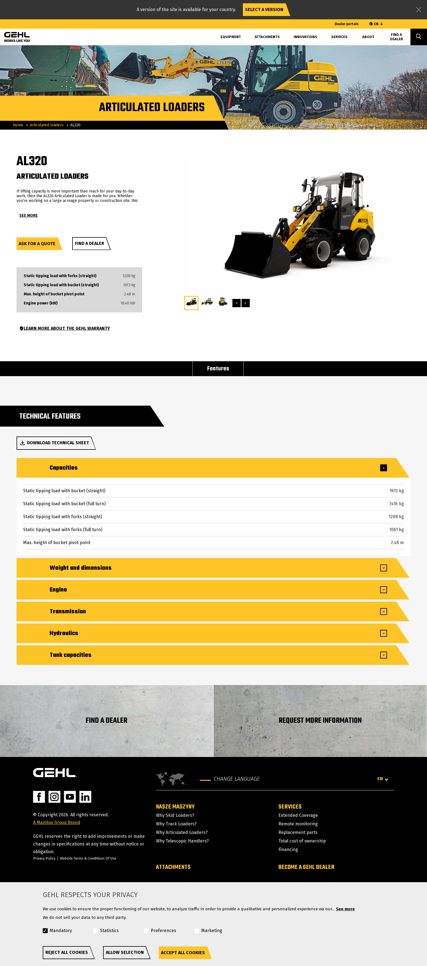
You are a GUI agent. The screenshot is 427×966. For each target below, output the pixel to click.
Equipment (231, 37)
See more (345, 908)
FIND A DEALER (106, 721)
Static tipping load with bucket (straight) (61, 285)
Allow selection (125, 952)
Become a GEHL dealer (306, 867)
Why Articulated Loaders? (182, 832)
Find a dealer (89, 243)
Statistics (109, 930)
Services (339, 37)
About (368, 37)
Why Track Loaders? (176, 823)
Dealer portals (347, 24)
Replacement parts (298, 832)
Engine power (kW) (41, 303)
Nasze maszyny (175, 807)
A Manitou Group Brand (56, 822)
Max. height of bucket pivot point (54, 294)
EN (376, 24)
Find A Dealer (396, 37)
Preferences (163, 930)
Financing (288, 849)
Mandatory (61, 930)
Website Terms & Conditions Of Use (88, 858)
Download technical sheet (54, 443)
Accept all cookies (183, 952)
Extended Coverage (298, 815)
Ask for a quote (37, 243)
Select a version (264, 9)
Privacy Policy (44, 858)
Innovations (305, 37)
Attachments (267, 37)
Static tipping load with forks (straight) (60, 276)
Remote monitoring (298, 823)
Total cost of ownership (302, 841)
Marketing (211, 930)
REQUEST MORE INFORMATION (320, 721)
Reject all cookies (66, 952)
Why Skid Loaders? (175, 815)
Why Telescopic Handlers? (182, 841)
